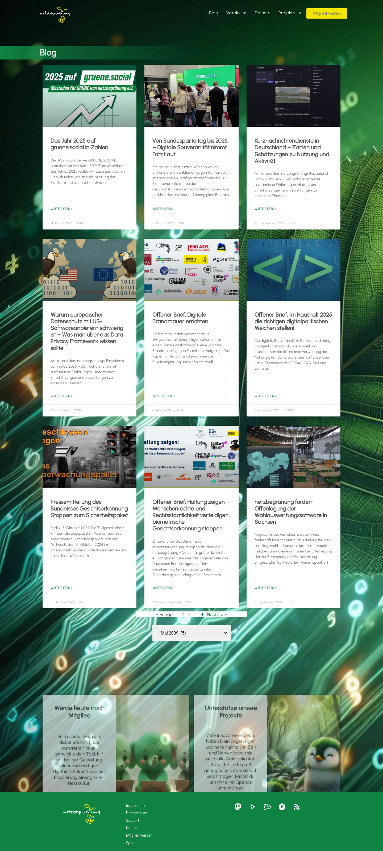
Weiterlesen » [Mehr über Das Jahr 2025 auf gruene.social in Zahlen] (62, 209)
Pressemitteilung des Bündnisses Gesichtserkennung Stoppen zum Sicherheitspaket (89, 508)
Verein (236, 13)
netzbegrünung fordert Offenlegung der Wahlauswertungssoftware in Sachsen (291, 512)
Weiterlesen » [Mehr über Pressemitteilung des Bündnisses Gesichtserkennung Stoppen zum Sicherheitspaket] (62, 588)
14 (201, 614)
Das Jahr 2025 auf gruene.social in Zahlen (79, 144)
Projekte (290, 13)
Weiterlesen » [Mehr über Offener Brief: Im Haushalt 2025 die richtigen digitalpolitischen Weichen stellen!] (266, 396)
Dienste (263, 13)
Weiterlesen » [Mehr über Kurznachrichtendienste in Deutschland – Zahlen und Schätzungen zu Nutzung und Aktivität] (266, 209)
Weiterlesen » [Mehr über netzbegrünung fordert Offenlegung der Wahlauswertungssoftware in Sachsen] (266, 588)
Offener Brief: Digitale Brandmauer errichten (180, 318)
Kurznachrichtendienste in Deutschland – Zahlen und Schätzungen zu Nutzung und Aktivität (292, 150)
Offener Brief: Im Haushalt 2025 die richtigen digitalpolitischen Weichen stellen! (293, 321)
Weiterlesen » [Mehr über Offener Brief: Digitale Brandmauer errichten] (163, 396)
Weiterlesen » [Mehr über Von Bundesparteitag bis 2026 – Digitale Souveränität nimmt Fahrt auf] (163, 209)
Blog (213, 13)
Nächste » (217, 614)
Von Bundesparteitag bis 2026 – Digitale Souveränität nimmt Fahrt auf (189, 147)
